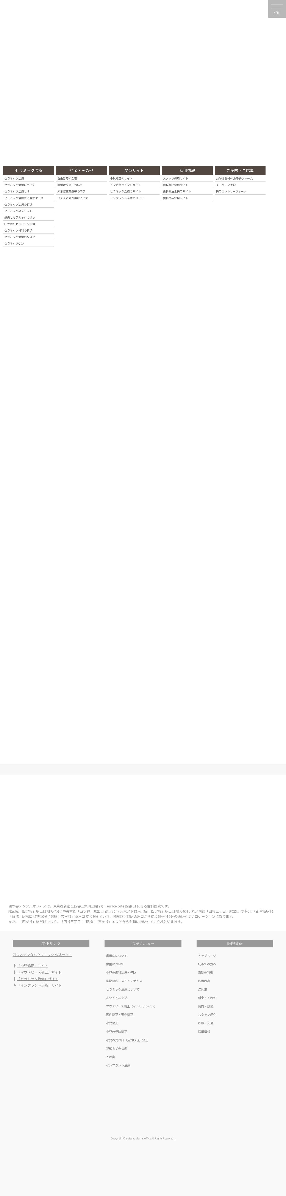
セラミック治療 (14, 178)
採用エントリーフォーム (231, 191)
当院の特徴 (205, 972)
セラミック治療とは (17, 191)
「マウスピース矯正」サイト (39, 972)
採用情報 (204, 1031)
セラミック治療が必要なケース (23, 198)
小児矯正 (112, 1023)
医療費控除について (70, 185)
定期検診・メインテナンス (124, 981)
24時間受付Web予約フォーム (234, 178)
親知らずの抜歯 (116, 1048)
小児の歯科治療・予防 (121, 972)
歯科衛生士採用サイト (177, 191)
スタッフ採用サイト (175, 178)
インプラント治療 (118, 1065)
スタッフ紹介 (207, 1014)
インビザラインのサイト (125, 185)
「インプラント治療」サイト (39, 985)
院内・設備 (205, 1006)
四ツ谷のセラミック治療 (19, 224)
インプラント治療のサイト (127, 198)
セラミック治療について (122, 989)
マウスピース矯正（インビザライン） (131, 1006)
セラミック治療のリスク (19, 237)
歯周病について (116, 955)
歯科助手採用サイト (175, 198)
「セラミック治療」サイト (37, 978)
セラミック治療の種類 (18, 204)
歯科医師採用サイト (175, 185)
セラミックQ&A (14, 243)
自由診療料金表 (67, 178)
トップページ (207, 955)
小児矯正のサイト (121, 178)
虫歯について (115, 964)
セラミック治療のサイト (125, 191)
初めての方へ (207, 964)
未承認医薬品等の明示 (71, 191)
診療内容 (204, 981)
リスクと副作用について (72, 198)
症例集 (202, 989)
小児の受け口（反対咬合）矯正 (127, 1040)
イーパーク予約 (226, 185)
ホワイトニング (116, 998)
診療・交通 (205, 1023)
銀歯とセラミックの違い (19, 217)
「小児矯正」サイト (32, 965)
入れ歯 (110, 1057)
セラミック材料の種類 (18, 230)
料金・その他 (207, 998)
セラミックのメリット (18, 211)
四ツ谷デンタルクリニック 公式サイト (42, 954)
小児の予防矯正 (116, 1031)
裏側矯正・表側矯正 (119, 1014)
